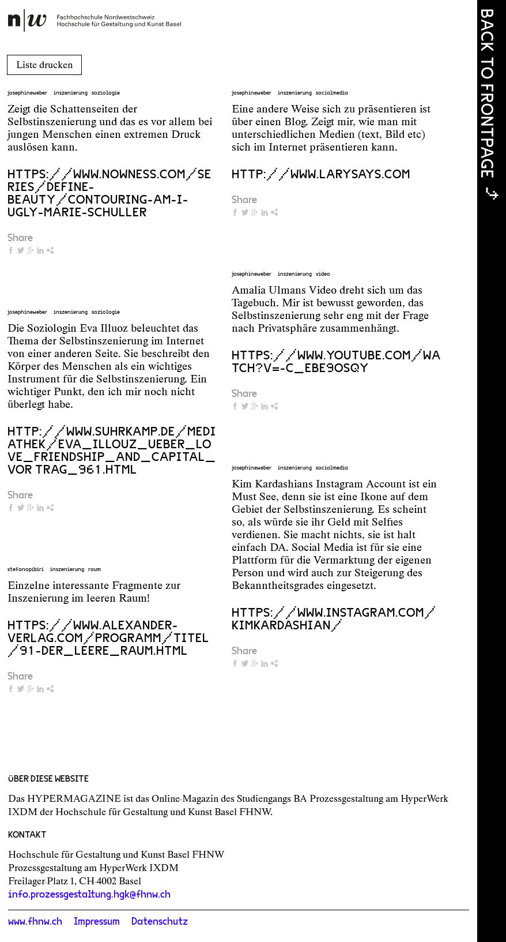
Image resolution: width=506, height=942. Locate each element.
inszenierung (71, 93)
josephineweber (27, 93)
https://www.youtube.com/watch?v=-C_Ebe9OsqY (336, 361)
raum (94, 569)
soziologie (106, 93)
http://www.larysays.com (321, 174)
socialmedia (332, 93)
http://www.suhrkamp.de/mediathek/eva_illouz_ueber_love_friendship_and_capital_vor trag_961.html (111, 450)
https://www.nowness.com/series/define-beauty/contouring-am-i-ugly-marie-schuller (109, 193)
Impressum (97, 922)
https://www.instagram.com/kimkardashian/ (334, 619)
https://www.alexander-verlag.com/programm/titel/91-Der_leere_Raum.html (108, 638)
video (323, 274)
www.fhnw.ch (35, 922)
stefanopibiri (25, 569)
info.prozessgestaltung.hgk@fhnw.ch (89, 895)
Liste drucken (44, 64)
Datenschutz (159, 922)
